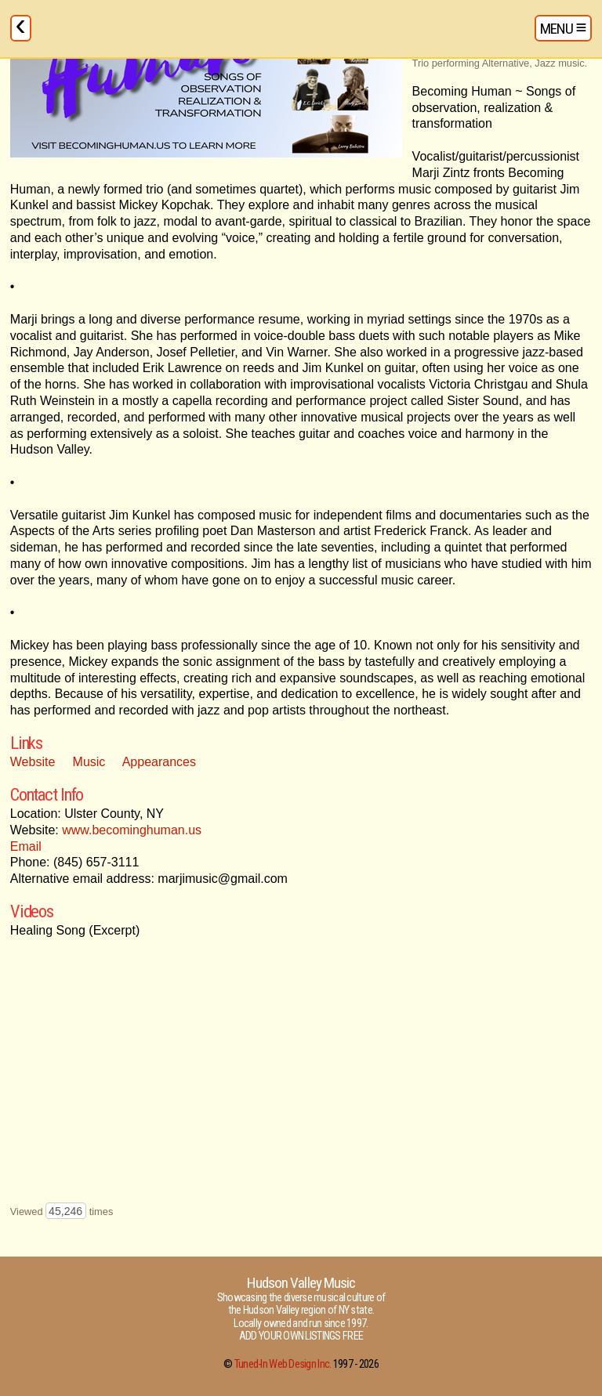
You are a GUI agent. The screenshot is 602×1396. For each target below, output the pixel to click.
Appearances (159, 762)
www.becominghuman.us (131, 830)
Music (89, 762)
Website (33, 762)
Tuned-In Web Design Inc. (283, 1364)
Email (26, 846)
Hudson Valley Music (301, 1283)
